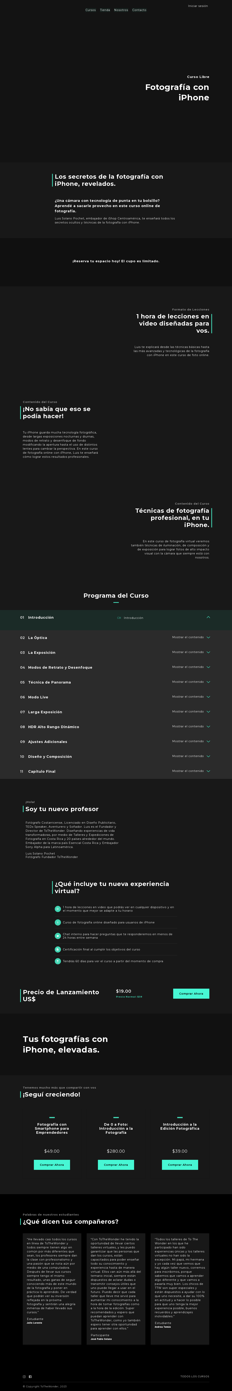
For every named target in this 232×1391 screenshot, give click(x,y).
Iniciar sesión (198, 6)
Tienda (105, 10)
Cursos (91, 10)
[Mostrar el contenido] (208, 617)
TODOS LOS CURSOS (195, 1376)
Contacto (139, 10)
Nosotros (121, 10)
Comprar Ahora (191, 993)
